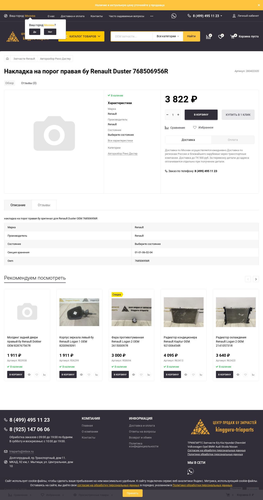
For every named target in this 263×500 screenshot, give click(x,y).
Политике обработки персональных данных (215, 454)
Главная (87, 425)
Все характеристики (120, 140)
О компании (90, 431)
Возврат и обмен (140, 437)
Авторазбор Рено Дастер (55, 58)
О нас (51, 16)
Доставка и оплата (72, 16)
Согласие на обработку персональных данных (217, 450)
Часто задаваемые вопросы (126, 16)
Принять (132, 493)
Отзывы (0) (29, 83)
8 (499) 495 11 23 (206, 16)
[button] (256, 279)
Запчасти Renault (24, 58)
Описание (17, 205)
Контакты (97, 16)
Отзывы (44, 205)
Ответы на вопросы (142, 431)
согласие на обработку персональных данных (108, 485)
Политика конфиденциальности (143, 445)
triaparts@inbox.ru (21, 451)
